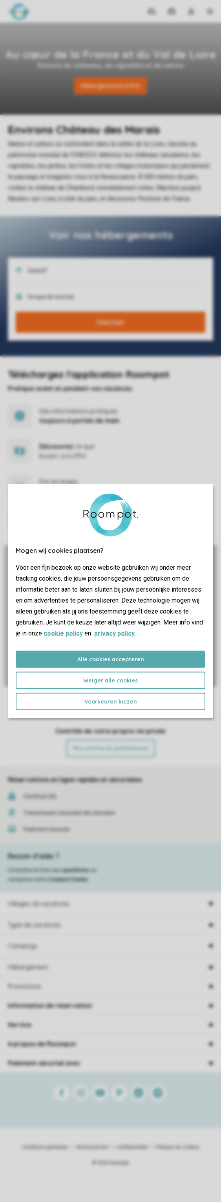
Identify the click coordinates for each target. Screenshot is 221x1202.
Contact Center (68, 879)
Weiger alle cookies (110, 680)
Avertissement (92, 1147)
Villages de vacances (38, 904)
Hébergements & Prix (110, 85)
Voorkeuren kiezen (110, 701)
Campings (22, 946)
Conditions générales (45, 1147)
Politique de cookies (177, 1147)
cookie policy (63, 633)
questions (76, 870)
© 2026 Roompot (110, 1163)
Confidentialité (132, 1147)
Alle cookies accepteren (110, 659)
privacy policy (114, 633)
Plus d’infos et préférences (110, 748)
